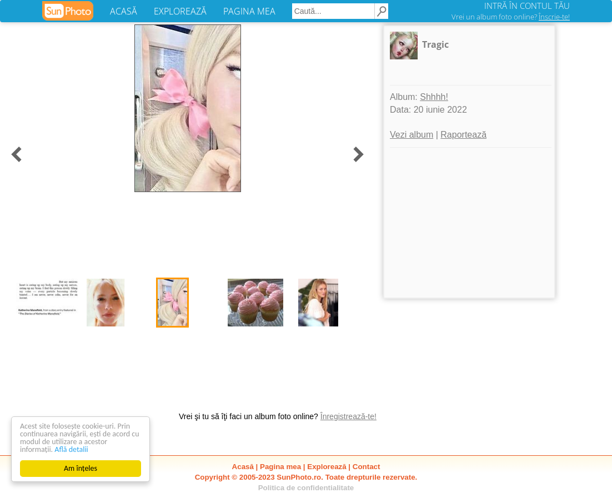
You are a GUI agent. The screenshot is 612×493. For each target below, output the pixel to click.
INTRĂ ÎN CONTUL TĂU (527, 5)
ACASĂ (123, 11)
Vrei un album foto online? (511, 17)
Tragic (435, 44)
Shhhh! (434, 97)
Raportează (463, 134)
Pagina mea (280, 466)
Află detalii (71, 449)
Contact (366, 466)
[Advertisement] (469, 222)
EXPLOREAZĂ (180, 11)
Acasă (243, 466)
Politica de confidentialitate (306, 488)
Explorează (326, 466)
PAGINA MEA (249, 11)
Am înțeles (80, 468)
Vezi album (411, 134)
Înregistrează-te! (348, 416)
